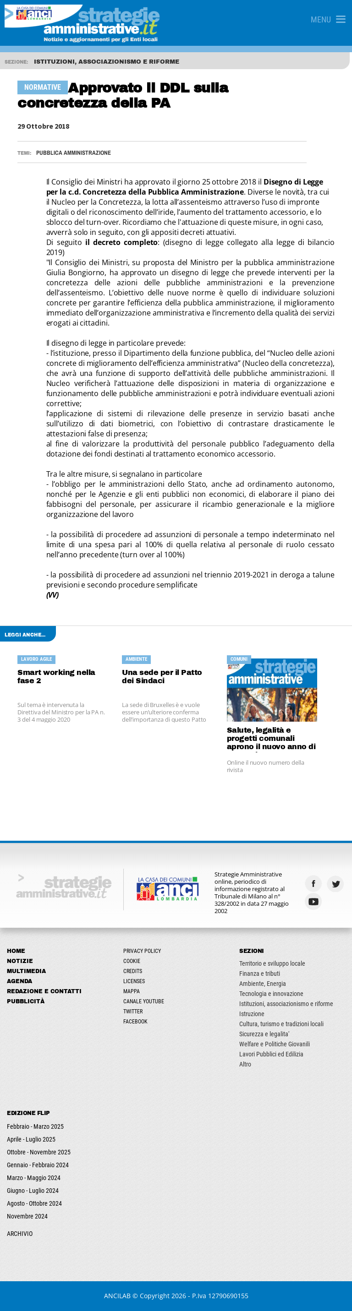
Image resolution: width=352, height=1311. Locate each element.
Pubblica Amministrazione (73, 153)
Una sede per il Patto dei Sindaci (162, 677)
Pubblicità (25, 1001)
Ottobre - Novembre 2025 (39, 1152)
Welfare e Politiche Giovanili (274, 1044)
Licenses (134, 981)
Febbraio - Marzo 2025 (35, 1126)
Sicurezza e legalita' (264, 1034)
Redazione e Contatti (44, 991)
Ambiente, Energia (262, 983)
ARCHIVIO (20, 1233)
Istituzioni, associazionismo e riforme (286, 1003)
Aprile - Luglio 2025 (31, 1139)
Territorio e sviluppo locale (272, 963)
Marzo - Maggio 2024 (33, 1177)
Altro (245, 1064)
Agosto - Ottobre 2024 (34, 1203)
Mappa (131, 991)
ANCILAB (117, 1295)
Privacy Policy (142, 951)
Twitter (133, 1011)
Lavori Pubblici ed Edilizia (271, 1054)
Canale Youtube (143, 1001)
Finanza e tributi (259, 973)
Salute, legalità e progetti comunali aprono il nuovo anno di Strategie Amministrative (271, 739)
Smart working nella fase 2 (56, 677)
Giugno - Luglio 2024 (33, 1190)
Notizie (20, 961)
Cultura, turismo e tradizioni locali (281, 1024)
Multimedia (26, 971)
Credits (132, 971)
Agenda (19, 981)
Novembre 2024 (27, 1216)
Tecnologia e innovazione (271, 993)
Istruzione (251, 1013)
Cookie (131, 961)
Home (16, 951)
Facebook (135, 1021)
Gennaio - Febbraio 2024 (38, 1165)
